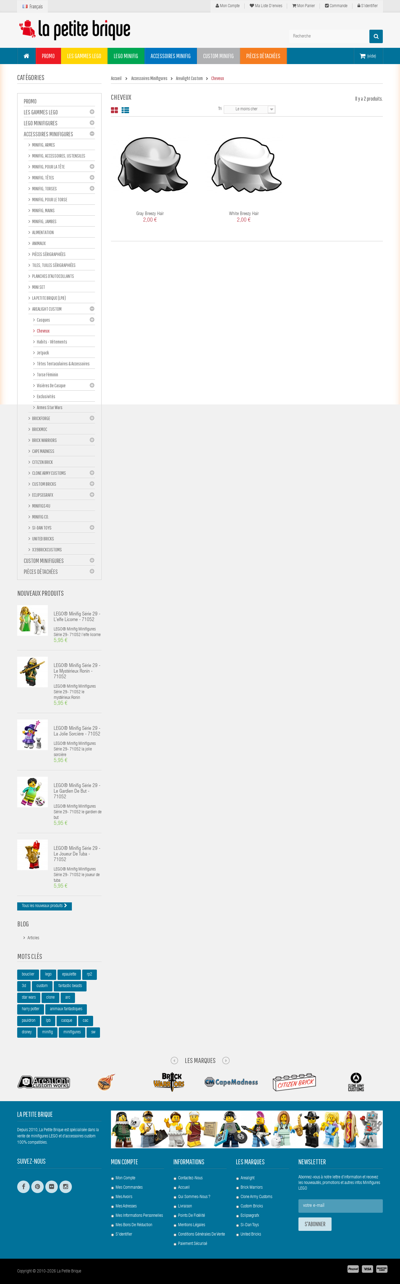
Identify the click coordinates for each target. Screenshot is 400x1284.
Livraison (185, 1206)
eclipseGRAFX (42, 495)
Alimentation (43, 232)
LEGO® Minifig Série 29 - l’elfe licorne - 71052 (77, 617)
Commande (336, 5)
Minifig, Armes (43, 145)
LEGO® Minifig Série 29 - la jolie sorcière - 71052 (77, 731)
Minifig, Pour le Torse (49, 199)
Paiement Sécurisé (192, 1244)
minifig (47, 1032)
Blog (23, 923)
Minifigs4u (41, 506)
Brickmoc (39, 429)
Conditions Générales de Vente (201, 1234)
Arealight (247, 1178)
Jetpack (42, 352)
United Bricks (43, 538)
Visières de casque (51, 385)
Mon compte (228, 5)
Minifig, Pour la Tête (48, 166)
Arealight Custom (47, 309)
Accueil (184, 1188)
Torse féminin (47, 374)
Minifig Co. (40, 516)
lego (48, 974)
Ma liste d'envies (266, 5)
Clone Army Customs (49, 473)
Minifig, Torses (44, 188)
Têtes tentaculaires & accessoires (63, 363)
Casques (43, 320)
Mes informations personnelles (139, 1216)
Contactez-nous (190, 1178)
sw (93, 1032)
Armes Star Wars (49, 407)
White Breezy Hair (244, 214)
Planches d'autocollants (53, 276)
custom (42, 986)
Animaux (39, 243)
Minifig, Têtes (43, 177)
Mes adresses (126, 1206)
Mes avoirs (124, 1197)
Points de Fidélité (191, 1216)
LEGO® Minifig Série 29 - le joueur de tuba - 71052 (77, 854)
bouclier (28, 974)
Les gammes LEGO (41, 112)
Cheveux (43, 331)
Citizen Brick (42, 462)
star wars (29, 998)
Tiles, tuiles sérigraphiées (54, 265)
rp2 (89, 974)
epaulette (69, 974)
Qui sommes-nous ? (194, 1197)
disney (27, 1032)
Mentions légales (191, 1225)
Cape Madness (43, 451)
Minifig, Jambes (44, 221)
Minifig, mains (43, 210)
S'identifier (368, 5)
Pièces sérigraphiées (49, 254)
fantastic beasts (70, 986)
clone (50, 998)
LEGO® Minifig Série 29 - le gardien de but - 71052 (77, 792)
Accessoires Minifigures (48, 134)
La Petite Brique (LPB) (49, 298)
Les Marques (200, 1060)
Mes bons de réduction (134, 1225)
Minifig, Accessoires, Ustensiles (58, 155)
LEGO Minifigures (41, 123)
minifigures (72, 1032)
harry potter (30, 1009)
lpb (48, 1021)
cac (85, 1021)
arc (67, 998)
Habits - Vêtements (51, 341)
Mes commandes (129, 1188)
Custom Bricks (44, 484)
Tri (220, 109)
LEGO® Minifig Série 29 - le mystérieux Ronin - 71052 (77, 672)
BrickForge (41, 418)
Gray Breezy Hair (150, 214)
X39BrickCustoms (47, 549)
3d (24, 986)
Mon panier (303, 5)
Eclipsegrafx (250, 1216)
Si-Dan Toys (42, 527)
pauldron (28, 1021)
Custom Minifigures (44, 560)
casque (66, 1021)
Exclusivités (45, 396)
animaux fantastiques (66, 1009)
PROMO (30, 101)
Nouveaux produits (40, 593)
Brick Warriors (44, 440)
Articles (33, 938)
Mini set (38, 287)
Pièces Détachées (41, 571)
